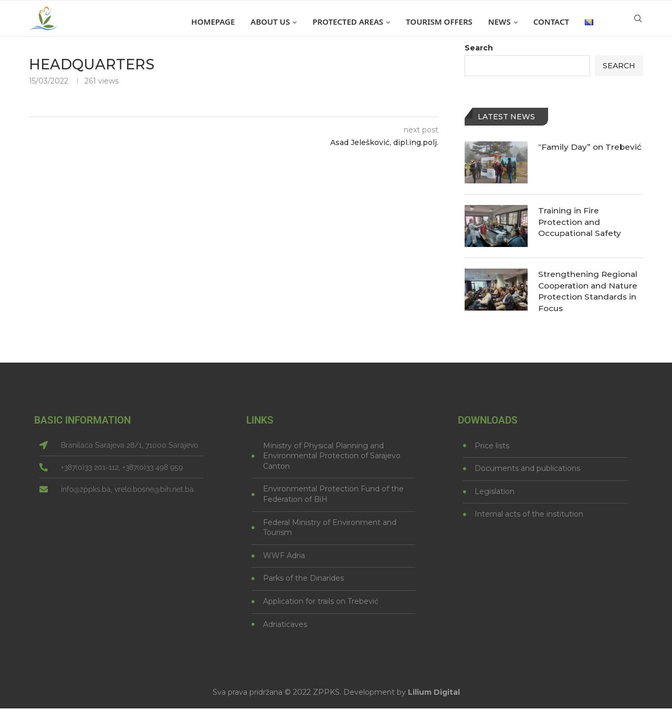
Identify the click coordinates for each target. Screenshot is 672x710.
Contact (551, 21)
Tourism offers (439, 21)
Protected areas (347, 21)
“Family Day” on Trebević (572, 152)
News (499, 21)
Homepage (213, 21)
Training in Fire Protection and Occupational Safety (581, 222)
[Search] (638, 22)
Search (479, 48)
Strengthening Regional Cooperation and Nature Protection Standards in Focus (590, 291)
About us (270, 21)
